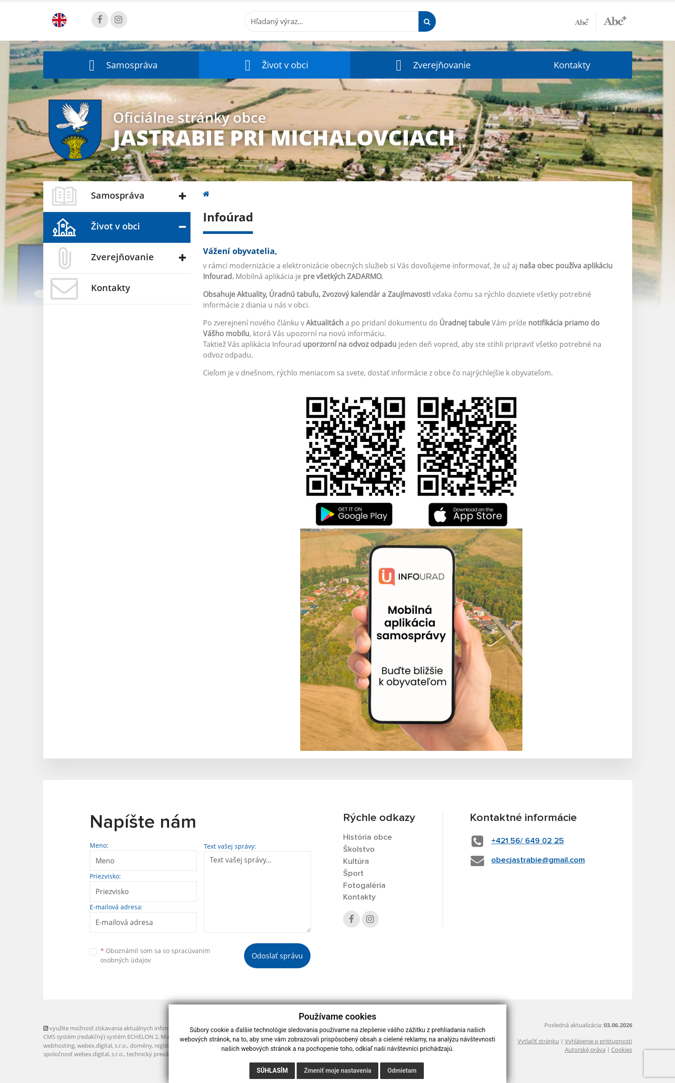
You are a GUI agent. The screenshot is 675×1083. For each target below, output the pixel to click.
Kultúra (356, 862)
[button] (121, 65)
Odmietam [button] (401, 1070)
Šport (353, 874)
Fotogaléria (364, 886)
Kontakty (572, 65)
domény (141, 1045)
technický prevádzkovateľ (161, 1054)
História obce (367, 837)
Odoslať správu (277, 956)
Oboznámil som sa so (155, 955)
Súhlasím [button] (272, 1070)
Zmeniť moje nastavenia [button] (337, 1070)
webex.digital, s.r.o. (102, 1045)
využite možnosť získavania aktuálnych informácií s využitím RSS (131, 1028)
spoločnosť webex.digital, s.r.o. (83, 1054)
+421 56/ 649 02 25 (527, 841)
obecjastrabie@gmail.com (538, 860)
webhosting (59, 1045)
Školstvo (359, 850)
